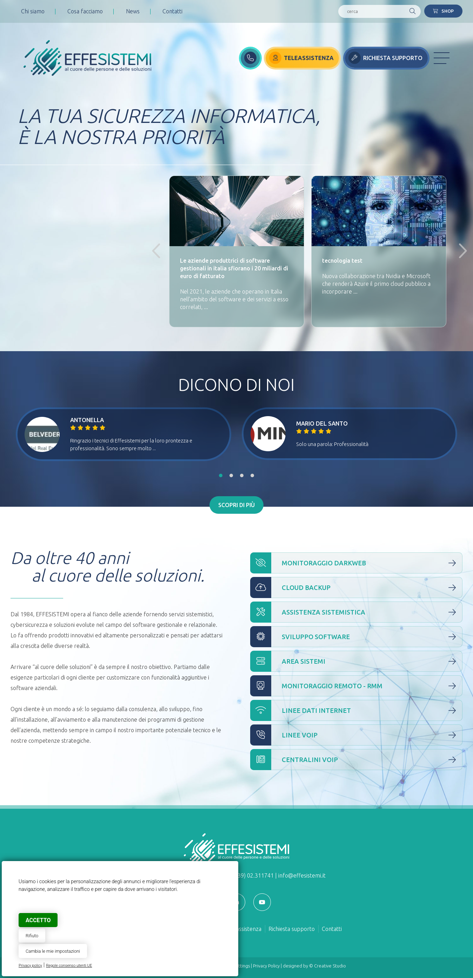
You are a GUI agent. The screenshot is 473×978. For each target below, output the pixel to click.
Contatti (172, 11)
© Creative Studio (327, 965)
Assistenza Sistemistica (356, 612)
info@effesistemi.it (302, 875)
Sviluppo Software (356, 636)
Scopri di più (236, 505)
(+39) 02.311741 (253, 875)
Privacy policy (30, 965)
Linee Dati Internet (356, 710)
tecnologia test (342, 260)
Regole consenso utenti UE (69, 965)
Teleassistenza (243, 929)
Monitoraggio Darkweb (356, 562)
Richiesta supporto (291, 929)
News (133, 11)
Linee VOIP (356, 735)
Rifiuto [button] (32, 935)
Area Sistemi (356, 661)
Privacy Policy (266, 965)
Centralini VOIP (356, 759)
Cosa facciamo (85, 11)
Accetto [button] (38, 920)
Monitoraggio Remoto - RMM (356, 685)
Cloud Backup (356, 587)
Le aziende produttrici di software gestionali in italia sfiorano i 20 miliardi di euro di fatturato (234, 268)
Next (460, 251)
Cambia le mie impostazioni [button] (53, 951)
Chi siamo (33, 11)
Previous (155, 251)
